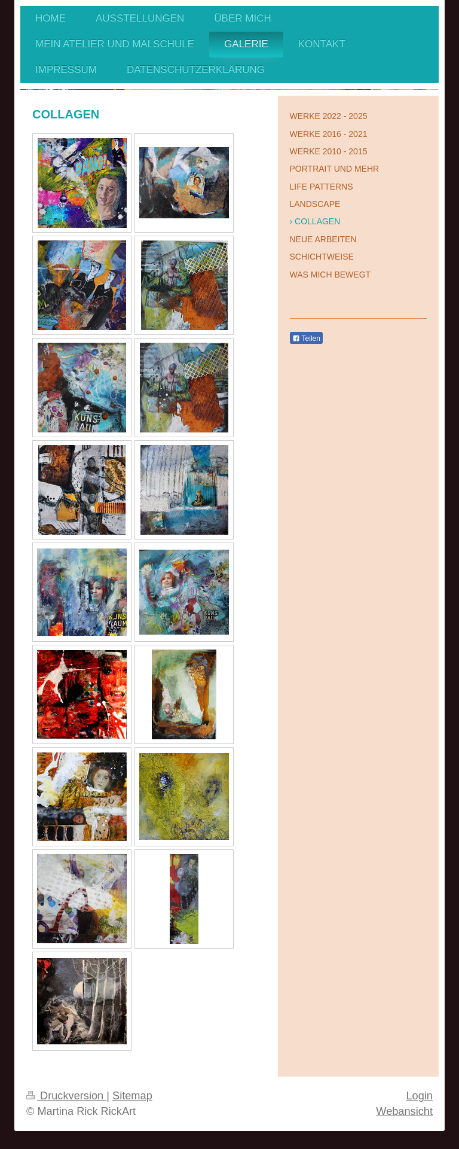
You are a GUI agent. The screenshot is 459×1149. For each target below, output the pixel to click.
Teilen (306, 338)
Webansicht (404, 1111)
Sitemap (132, 1096)
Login (419, 1096)
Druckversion (66, 1096)
